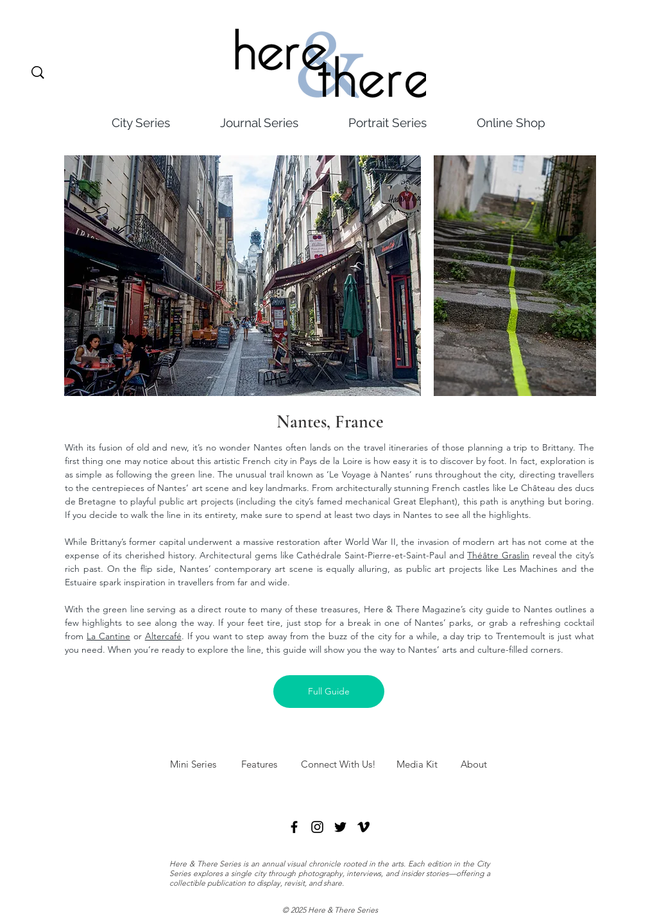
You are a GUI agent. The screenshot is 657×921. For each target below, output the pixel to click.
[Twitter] (340, 827)
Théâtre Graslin (498, 555)
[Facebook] (294, 827)
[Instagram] (317, 827)
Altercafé (163, 636)
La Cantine (108, 636)
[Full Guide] (328, 691)
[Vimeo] (363, 827)
